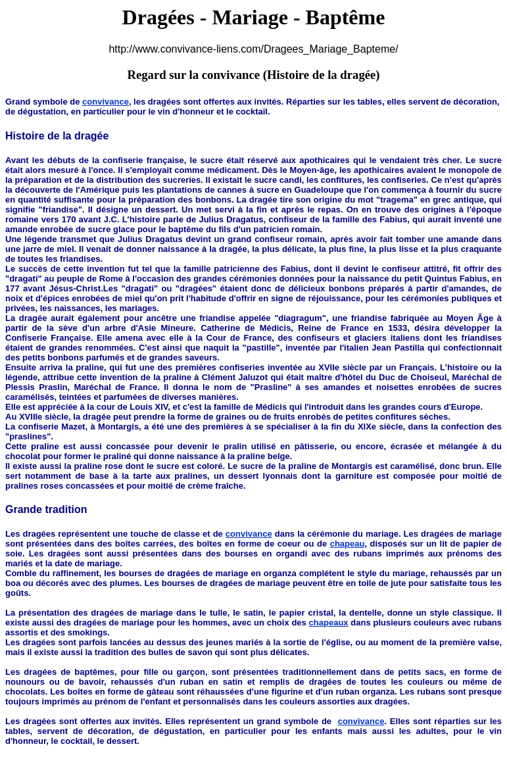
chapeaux (329, 622)
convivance (105, 102)
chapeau (347, 544)
